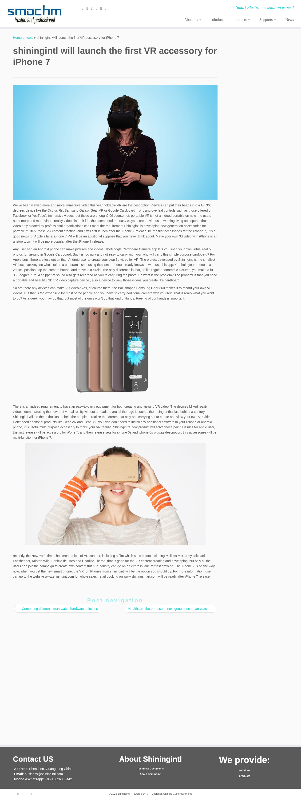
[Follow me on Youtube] (107, 8)
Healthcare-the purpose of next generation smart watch (170, 609)
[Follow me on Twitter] (89, 8)
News (289, 20)
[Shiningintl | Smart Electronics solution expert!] (34, 13)
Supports (267, 20)
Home (17, 37)
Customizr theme (182, 793)
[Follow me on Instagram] (102, 8)
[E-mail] (84, 8)
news (29, 37)
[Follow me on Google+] (98, 8)
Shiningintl (124, 793)
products (242, 20)
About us (192, 20)
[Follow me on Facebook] (93, 8)
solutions (217, 20)
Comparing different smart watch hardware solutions (58, 609)
